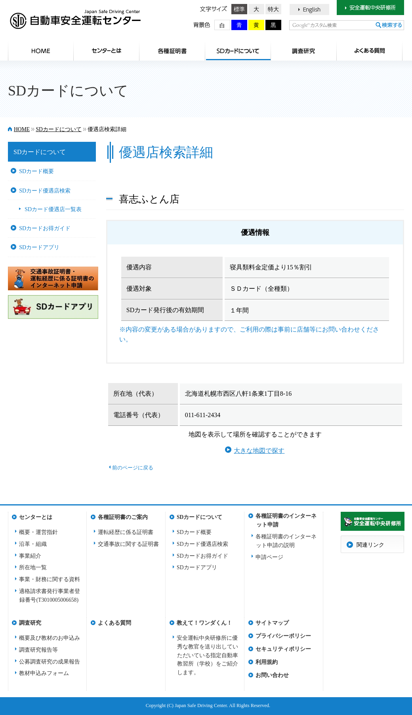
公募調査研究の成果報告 (49, 662)
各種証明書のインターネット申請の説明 (286, 541)
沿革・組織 (33, 544)
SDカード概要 (36, 171)
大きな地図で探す (259, 450)
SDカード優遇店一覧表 (53, 209)
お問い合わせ (272, 675)
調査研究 (304, 51)
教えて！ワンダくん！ (204, 623)
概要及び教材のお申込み (49, 638)
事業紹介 (30, 556)
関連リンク (370, 545)
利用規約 (267, 662)
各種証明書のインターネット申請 (286, 518)
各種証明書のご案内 (172, 51)
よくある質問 (370, 51)
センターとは (106, 51)
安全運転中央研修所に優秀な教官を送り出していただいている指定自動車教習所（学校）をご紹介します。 (207, 655)
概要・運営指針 (38, 532)
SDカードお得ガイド (45, 228)
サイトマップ (272, 623)
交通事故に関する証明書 (128, 544)
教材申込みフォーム (44, 673)
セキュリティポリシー (283, 649)
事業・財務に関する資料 (49, 579)
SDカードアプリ (39, 247)
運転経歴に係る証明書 (125, 532)
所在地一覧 (33, 567)
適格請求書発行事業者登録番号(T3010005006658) (49, 595)
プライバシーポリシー (283, 636)
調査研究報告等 (38, 650)
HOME (41, 51)
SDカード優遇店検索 (45, 190)
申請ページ (269, 557)
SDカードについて (238, 51)
